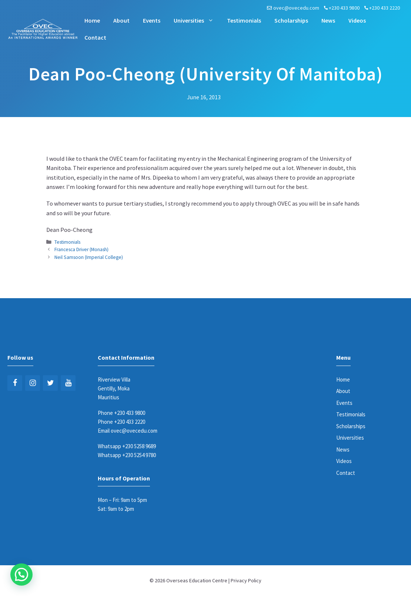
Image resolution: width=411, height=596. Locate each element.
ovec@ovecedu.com (296, 7)
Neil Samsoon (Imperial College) (88, 257)
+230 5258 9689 (139, 446)
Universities (197, 20)
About (121, 20)
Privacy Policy (246, 580)
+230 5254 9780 (139, 455)
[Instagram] (32, 383)
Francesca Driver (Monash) (81, 249)
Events (151, 20)
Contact (95, 37)
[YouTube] (68, 383)
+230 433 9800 (344, 7)
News (328, 20)
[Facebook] (14, 383)
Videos (357, 20)
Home (92, 20)
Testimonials (244, 20)
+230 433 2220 (384, 7)
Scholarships (291, 20)
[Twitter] (50, 383)
